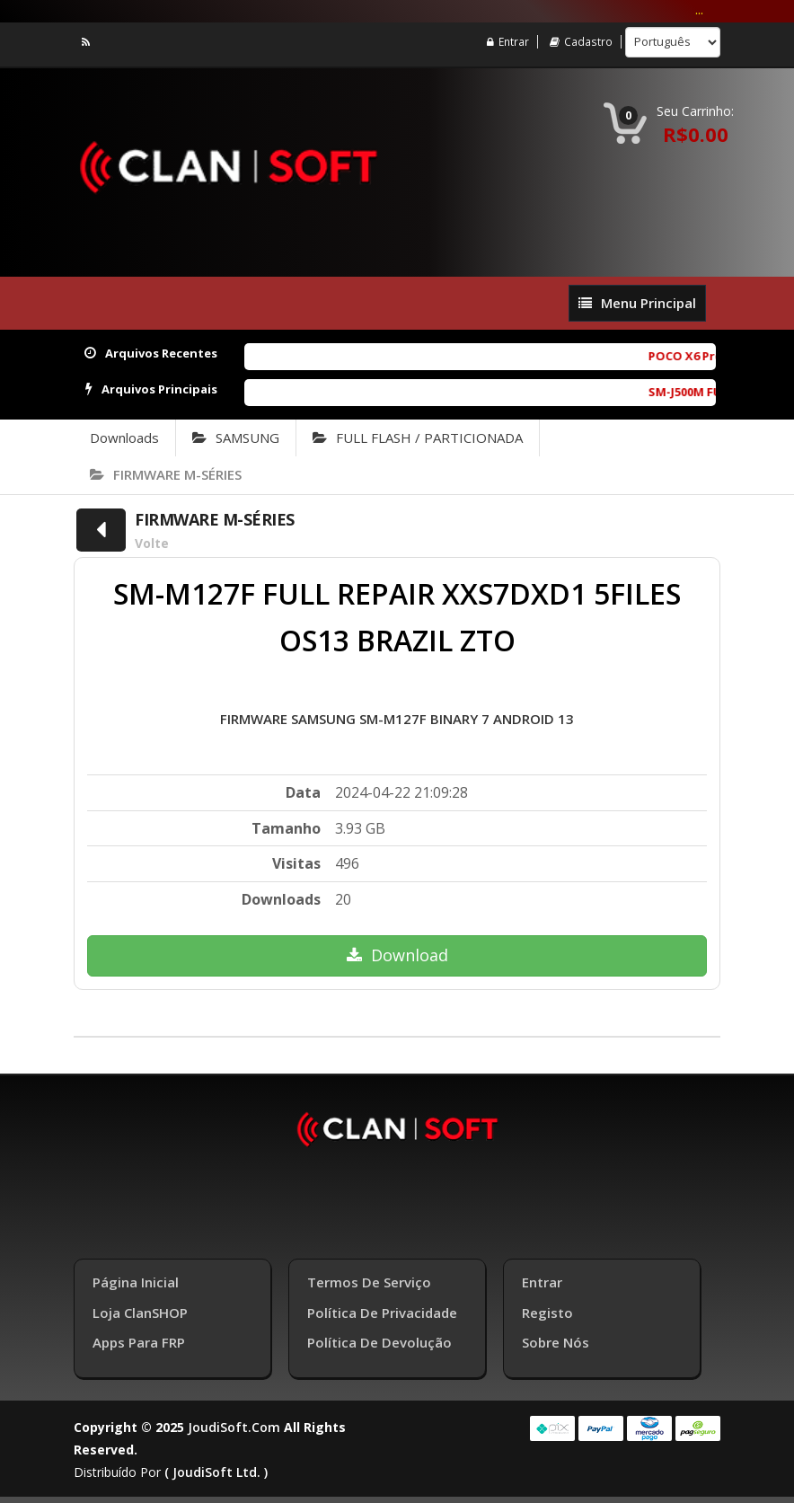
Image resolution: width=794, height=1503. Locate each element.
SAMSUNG (235, 437)
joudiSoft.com (234, 1424)
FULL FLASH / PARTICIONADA (418, 437)
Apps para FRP (139, 1339)
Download (397, 955)
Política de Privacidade (382, 1310)
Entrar (509, 42)
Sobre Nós (555, 1339)
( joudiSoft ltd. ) (216, 1469)
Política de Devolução (379, 1339)
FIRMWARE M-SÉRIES (166, 474)
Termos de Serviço (369, 1279)
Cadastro (582, 42)
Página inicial (136, 1279)
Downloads (124, 437)
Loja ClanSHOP (140, 1310)
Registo (547, 1310)
